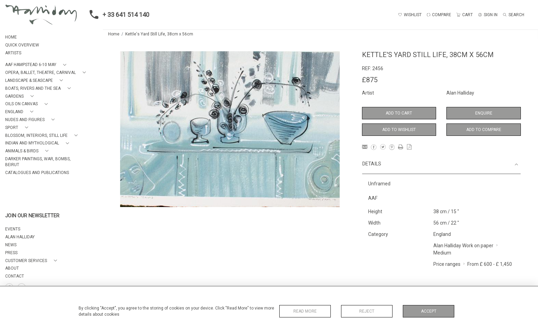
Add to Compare (483, 129)
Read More (305, 311)
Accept (428, 311)
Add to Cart (399, 113)
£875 (369, 79)
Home (113, 34)
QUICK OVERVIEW (22, 45)
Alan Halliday (460, 93)
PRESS (11, 252)
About (12, 268)
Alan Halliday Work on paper (463, 245)
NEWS (10, 244)
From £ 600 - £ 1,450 (489, 264)
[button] (37, 65)
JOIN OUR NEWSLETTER (32, 216)
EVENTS (12, 229)
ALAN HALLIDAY (20, 237)
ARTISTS (13, 53)
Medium (442, 253)
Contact (14, 276)
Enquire (483, 113)
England (442, 234)
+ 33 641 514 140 (117, 14)
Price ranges (446, 264)
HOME (11, 37)
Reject (366, 311)
